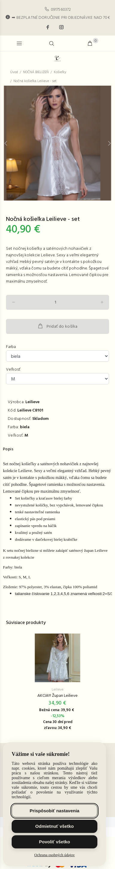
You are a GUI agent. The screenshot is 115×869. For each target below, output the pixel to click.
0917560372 (61, 9)
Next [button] (109, 143)
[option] (57, 143)
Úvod (14, 72)
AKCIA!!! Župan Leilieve (57, 696)
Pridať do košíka (57, 326)
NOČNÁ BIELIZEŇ (36, 72)
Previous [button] (5, 143)
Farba (11, 347)
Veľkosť (13, 369)
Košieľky (60, 72)
